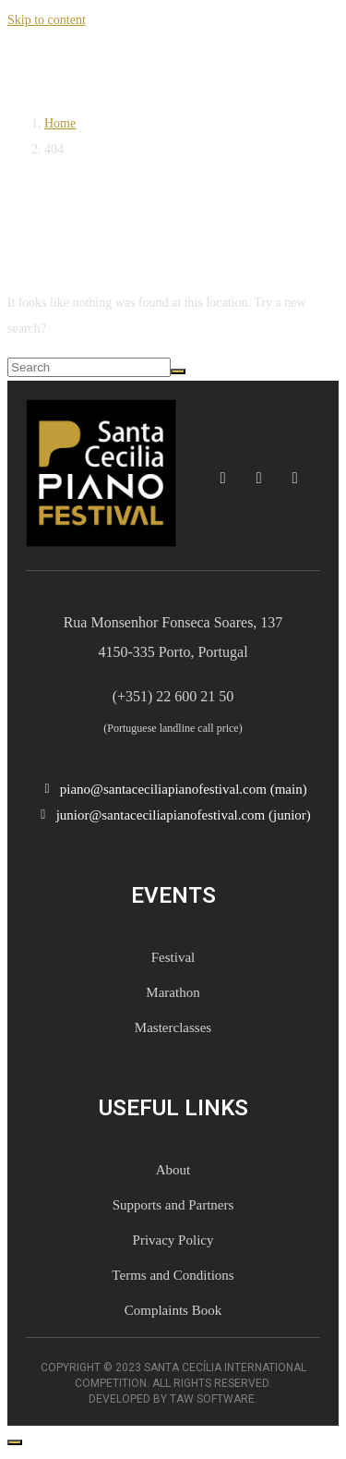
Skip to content (46, 20)
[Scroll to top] (14, 1442)
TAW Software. (213, 1398)
